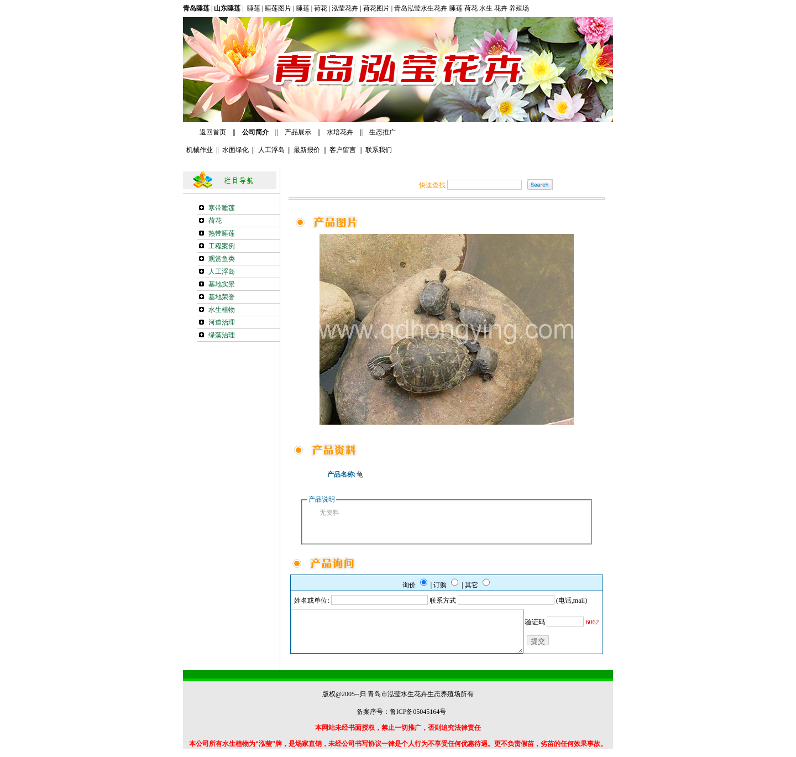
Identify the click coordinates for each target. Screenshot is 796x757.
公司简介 (254, 132)
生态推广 (382, 132)
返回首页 (213, 132)
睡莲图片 (278, 8)
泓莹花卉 (345, 8)
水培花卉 (341, 132)
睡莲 (252, 8)
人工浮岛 (271, 150)
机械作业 (198, 150)
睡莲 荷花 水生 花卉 (479, 8)
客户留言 (342, 150)
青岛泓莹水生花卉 (420, 8)
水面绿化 (235, 150)
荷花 (320, 8)
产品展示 (298, 132)
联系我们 (378, 150)
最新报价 (307, 150)
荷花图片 (376, 8)
